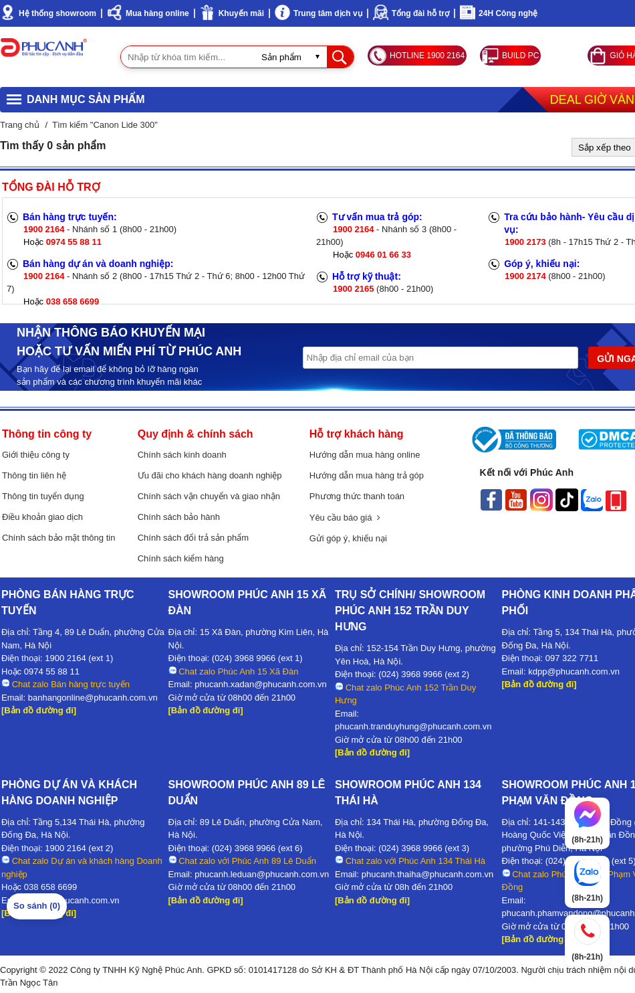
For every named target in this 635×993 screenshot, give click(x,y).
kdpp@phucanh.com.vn (574, 671)
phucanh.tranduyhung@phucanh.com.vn (413, 726)
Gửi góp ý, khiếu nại (348, 538)
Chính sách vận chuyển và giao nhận (209, 496)
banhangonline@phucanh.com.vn (93, 698)
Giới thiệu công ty (36, 455)
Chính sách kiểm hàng (181, 558)
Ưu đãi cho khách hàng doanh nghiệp (210, 475)
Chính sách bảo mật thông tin (58, 538)
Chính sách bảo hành (179, 517)
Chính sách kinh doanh (182, 455)
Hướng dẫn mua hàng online (364, 455)
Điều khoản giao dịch (42, 517)
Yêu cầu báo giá (344, 518)
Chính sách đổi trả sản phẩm (193, 538)
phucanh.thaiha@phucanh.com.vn (428, 874)
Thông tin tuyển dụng (43, 496)
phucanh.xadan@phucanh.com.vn (261, 684)
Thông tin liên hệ (34, 475)
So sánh (36, 906)
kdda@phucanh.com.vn (74, 900)
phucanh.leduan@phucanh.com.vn (262, 874)
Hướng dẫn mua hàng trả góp (366, 475)
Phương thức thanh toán (356, 496)
